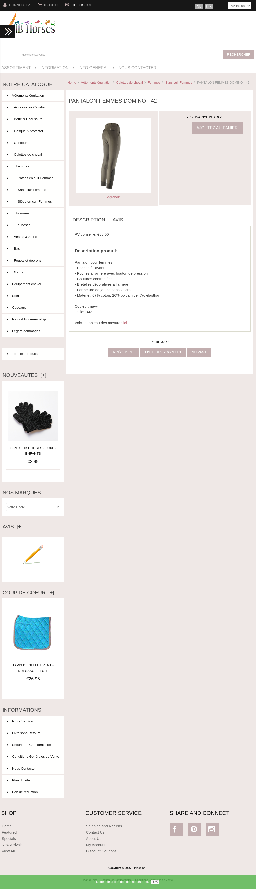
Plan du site (18, 780)
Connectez (17, 5)
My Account (96, 845)
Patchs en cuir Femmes (32, 180)
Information (54, 67)
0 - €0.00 (48, 5)
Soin (32, 296)
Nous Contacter (137, 67)
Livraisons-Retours (23, 733)
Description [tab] (89, 219)
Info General (93, 67)
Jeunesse (32, 225)
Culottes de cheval (129, 82)
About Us (94, 838)
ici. (126, 323)
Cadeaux (32, 307)
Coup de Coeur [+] (28, 592)
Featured (9, 832)
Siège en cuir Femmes (32, 204)
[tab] (130, 217)
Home (72, 82)
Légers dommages (32, 331)
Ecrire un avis (33, 571)
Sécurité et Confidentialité (29, 745)
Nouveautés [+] (24, 375)
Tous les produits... (23, 354)
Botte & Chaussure (32, 119)
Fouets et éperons (32, 260)
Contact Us (95, 832)
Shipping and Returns (104, 826)
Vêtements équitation (96, 82)
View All (8, 851)
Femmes (154, 82)
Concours (32, 143)
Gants (32, 272)
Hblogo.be (139, 867)
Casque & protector (32, 131)
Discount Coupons (101, 851)
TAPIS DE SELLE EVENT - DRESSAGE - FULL (33, 665)
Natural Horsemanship (32, 319)
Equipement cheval (32, 284)
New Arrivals (12, 845)
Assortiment (16, 67)
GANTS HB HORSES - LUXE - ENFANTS (33, 450)
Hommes (32, 213)
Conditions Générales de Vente (33, 756)
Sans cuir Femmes (179, 82)
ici (146, 882)
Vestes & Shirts (32, 237)
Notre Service (20, 721)
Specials (9, 838)
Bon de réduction (22, 792)
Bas (32, 248)
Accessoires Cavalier (32, 107)
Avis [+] (13, 526)
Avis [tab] (118, 219)
